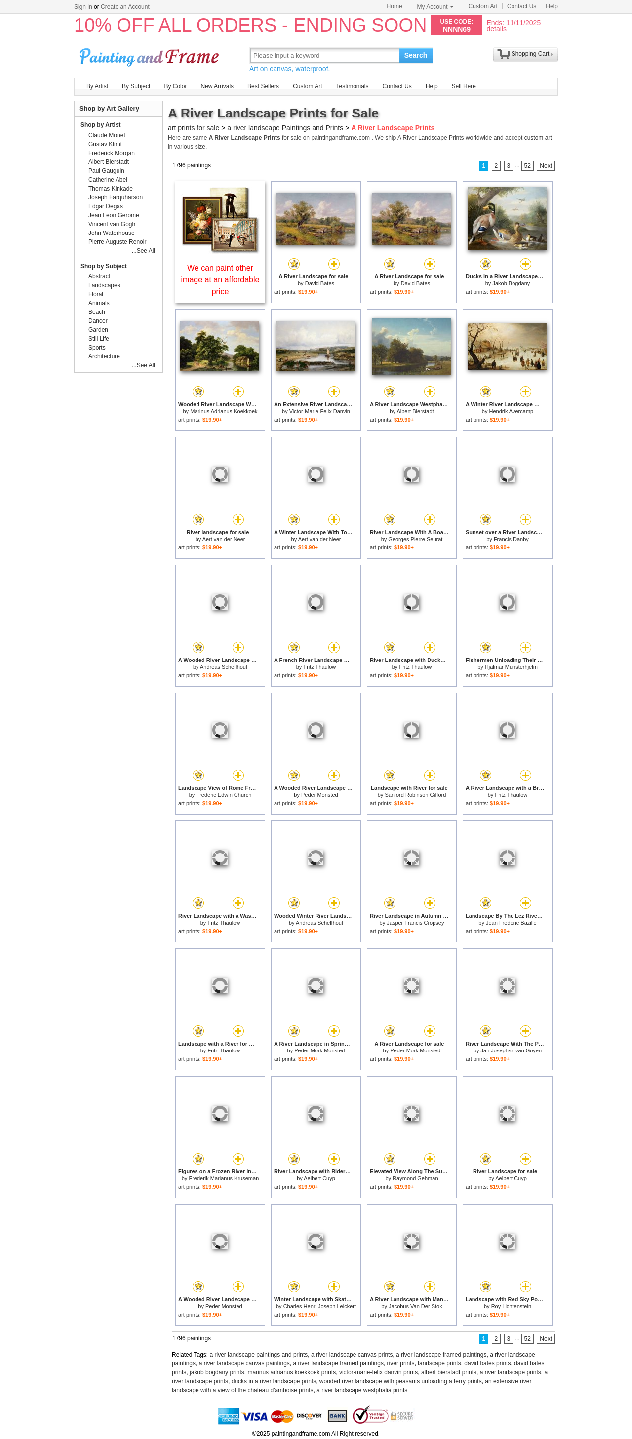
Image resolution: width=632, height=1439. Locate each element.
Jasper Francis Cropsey (415, 923)
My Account (435, 6)
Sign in (83, 6)
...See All (143, 250)
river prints (401, 1363)
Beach (96, 312)
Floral (95, 294)
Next (546, 165)
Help (552, 6)
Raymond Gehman (415, 1178)
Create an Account (125, 6)
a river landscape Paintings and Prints (285, 128)
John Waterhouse (111, 233)
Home (394, 6)
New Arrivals (217, 86)
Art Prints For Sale (151, 55)
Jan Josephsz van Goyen (511, 1050)
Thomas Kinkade (110, 188)
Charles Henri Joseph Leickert (319, 1306)
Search (416, 55)
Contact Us (521, 6)
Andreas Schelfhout (223, 667)
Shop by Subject (103, 266)
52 (527, 165)
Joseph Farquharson (115, 197)
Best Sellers (263, 86)
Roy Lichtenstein (511, 1306)
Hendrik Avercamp (511, 411)
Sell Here (464, 86)
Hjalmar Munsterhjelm (511, 667)
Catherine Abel (107, 179)
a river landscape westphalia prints (361, 1390)
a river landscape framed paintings (441, 1354)
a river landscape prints (510, 1372)
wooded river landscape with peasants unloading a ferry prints (400, 1381)
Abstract (99, 276)
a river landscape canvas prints (352, 1354)
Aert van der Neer (223, 539)
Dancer (98, 320)
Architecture (104, 356)
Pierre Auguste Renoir (117, 241)
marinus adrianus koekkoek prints (291, 1372)
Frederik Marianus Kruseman (224, 1178)
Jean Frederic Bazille (511, 923)
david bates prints (487, 1363)
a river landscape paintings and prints (259, 1354)
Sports (97, 347)
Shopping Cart (531, 53)
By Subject (136, 86)
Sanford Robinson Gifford (415, 795)
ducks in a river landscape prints (274, 1381)
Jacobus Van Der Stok (415, 1306)
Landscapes (104, 285)
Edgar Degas (105, 206)
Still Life (98, 338)
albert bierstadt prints (448, 1372)
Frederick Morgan (111, 153)
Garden (98, 329)
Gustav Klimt (105, 144)
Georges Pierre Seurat (415, 539)
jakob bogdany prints (217, 1372)
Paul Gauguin (106, 170)
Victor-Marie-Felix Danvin (319, 411)
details (496, 28)
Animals (99, 303)
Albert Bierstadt (415, 411)
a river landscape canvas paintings (244, 1363)
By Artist (97, 86)
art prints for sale (193, 128)
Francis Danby (511, 539)
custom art (538, 137)
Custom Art (483, 6)
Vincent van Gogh (111, 224)
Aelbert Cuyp (319, 1178)
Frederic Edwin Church (223, 795)
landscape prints (439, 1363)
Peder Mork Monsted (319, 1050)
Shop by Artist (100, 124)
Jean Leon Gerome (113, 215)
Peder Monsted (319, 795)
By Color (175, 86)
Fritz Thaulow (319, 667)
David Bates (319, 283)
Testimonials (352, 86)
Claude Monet (106, 135)
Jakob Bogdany (511, 283)
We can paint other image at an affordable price (220, 280)
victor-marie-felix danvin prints (378, 1372)
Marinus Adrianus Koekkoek (223, 411)
